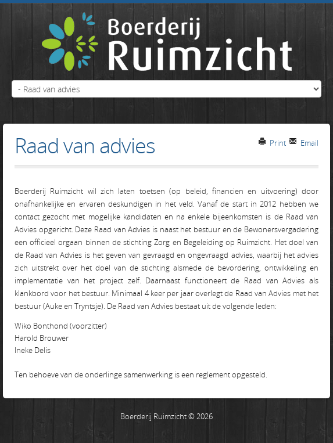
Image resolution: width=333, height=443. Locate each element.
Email (303, 143)
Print (272, 143)
